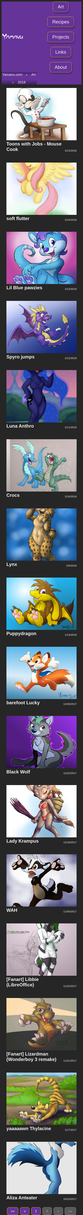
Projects (60, 37)
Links (60, 52)
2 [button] (47, 1211)
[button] (12, 1211)
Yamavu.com (12, 75)
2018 (22, 82)
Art (61, 6)
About (61, 67)
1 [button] (36, 1211)
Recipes (60, 21)
